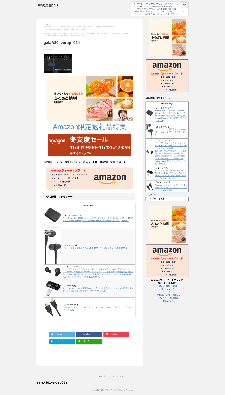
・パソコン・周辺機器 (167, 298)
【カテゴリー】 (154, 195)
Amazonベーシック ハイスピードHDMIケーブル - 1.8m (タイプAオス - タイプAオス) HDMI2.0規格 (171, 187)
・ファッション (167, 289)
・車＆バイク (167, 301)
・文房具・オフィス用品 (167, 295)
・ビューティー (167, 292)
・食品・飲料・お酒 (167, 286)
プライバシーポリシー (117, 376)
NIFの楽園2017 (47, 5)
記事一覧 (102, 376)
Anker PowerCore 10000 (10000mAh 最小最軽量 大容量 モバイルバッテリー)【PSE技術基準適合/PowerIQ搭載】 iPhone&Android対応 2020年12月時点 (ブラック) (171, 115)
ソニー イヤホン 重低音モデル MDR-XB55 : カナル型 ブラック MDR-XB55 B (95, 248)
